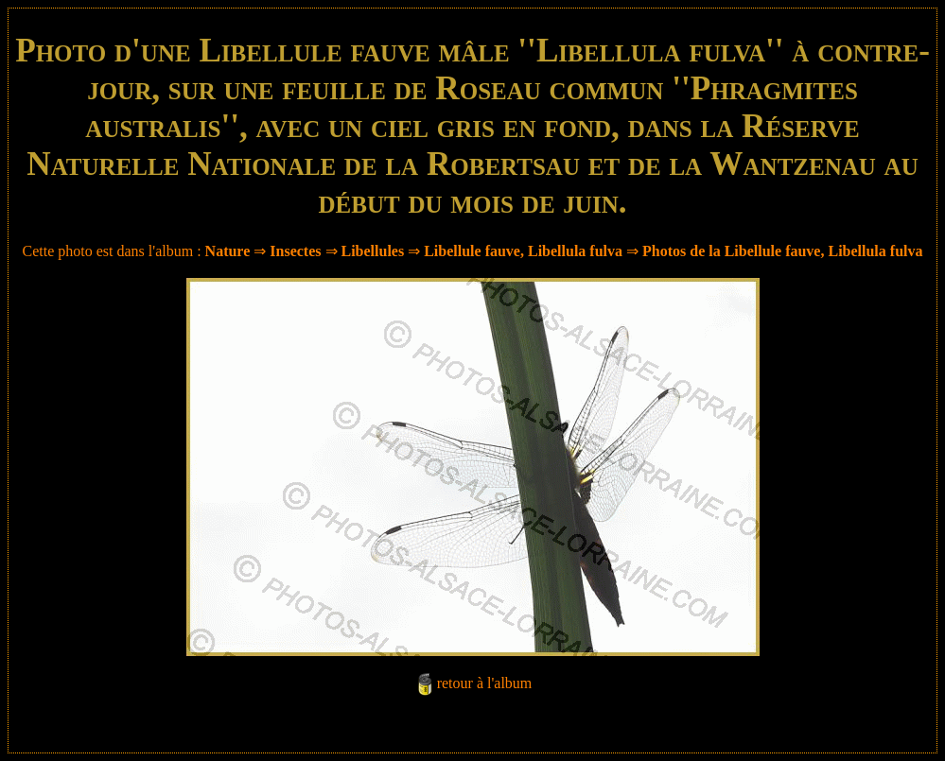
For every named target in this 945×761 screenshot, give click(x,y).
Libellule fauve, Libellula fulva (523, 251)
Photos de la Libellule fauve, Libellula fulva (782, 251)
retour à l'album (485, 683)
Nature (228, 251)
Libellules (373, 251)
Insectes (295, 251)
